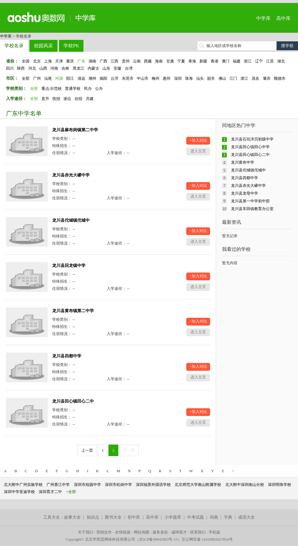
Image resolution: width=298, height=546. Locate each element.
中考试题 (195, 517)
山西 (43, 68)
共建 (90, 98)
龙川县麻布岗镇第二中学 (75, 130)
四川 (10, 68)
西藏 (148, 61)
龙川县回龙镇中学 (69, 265)
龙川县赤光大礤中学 (71, 175)
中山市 (142, 78)
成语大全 (246, 517)
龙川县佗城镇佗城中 (71, 220)
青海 (192, 61)
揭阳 (103, 78)
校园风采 (43, 45)
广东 (81, 61)
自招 (78, 98)
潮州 (92, 78)
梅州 (155, 78)
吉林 (65, 68)
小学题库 (172, 517)
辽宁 (259, 61)
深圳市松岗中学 (118, 484)
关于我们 (85, 532)
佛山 (222, 78)
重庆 (70, 61)
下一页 (129, 450)
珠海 (189, 78)
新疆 (203, 61)
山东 (106, 68)
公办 (99, 88)
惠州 (166, 78)
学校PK (71, 45)
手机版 (214, 532)
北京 (37, 61)
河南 (54, 68)
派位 (67, 98)
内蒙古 (93, 68)
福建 (236, 61)
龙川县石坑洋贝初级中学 (252, 139)
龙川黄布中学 (242, 162)
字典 (228, 517)
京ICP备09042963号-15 (158, 539)
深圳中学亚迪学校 (19, 491)
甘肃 (170, 61)
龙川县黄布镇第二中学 (73, 311)
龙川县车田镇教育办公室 (252, 208)
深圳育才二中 (50, 491)
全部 (26, 78)
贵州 (126, 61)
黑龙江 (78, 68)
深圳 (178, 78)
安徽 (117, 68)
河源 (59, 78)
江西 (114, 61)
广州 (37, 78)
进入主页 (198, 151)
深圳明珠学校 (279, 484)
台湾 (129, 68)
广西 (103, 61)
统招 (56, 98)
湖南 (92, 61)
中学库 (263, 18)
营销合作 (104, 532)
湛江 (244, 78)
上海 (48, 61)
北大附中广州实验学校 (23, 484)
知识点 (93, 517)
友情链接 (123, 532)
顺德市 (279, 78)
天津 (59, 61)
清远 (81, 78)
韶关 (211, 78)
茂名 (255, 78)
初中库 (134, 517)
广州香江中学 (58, 484)
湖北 (281, 61)
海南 (159, 61)
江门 (233, 78)
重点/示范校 (51, 88)
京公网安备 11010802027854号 (207, 539)
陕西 (21, 68)
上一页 (87, 450)
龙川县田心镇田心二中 (73, 401)
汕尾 (48, 78)
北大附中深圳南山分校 (244, 484)
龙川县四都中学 (66, 356)
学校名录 (14, 45)
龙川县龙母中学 (244, 193)
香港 (214, 61)
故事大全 (72, 517)
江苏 (270, 61)
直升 (45, 98)
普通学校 (72, 88)
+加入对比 (198, 140)
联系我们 (198, 532)
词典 (214, 517)
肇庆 (267, 78)
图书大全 (113, 517)
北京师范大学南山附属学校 (198, 484)
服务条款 (160, 532)
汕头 (200, 78)
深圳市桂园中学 (87, 484)
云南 (137, 61)
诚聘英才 (179, 532)
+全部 (71, 491)
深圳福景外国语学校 (153, 484)
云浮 (114, 78)
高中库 (283, 18)
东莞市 (128, 78)
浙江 (248, 61)
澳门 (225, 61)
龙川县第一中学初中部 (250, 201)
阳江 (70, 78)
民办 (88, 88)
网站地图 (141, 532)
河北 (32, 68)
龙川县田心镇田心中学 (250, 147)
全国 (26, 61)
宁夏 (181, 61)
